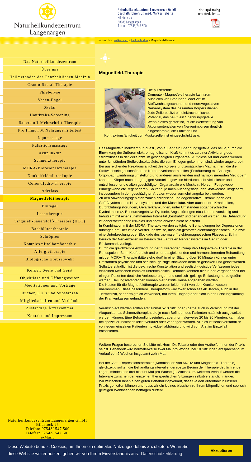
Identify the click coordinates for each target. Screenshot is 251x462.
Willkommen (121, 40)
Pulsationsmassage (50, 145)
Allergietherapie (49, 251)
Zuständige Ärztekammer (50, 308)
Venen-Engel (50, 100)
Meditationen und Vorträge (49, 285)
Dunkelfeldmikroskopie (49, 176)
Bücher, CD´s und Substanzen (50, 293)
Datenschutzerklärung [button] (161, 453)
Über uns (50, 69)
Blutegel (50, 206)
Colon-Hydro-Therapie (50, 183)
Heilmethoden (139, 40)
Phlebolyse (50, 92)
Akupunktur (50, 153)
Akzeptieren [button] (221, 451)
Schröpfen (49, 236)
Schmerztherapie (50, 160)
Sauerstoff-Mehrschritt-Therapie (50, 122)
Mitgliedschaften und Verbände (49, 300)
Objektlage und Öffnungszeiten (49, 278)
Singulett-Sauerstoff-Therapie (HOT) (50, 221)
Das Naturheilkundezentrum (49, 61)
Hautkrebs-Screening (50, 115)
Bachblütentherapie (49, 229)
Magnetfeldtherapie (50, 198)
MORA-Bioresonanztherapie (50, 168)
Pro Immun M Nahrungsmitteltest (50, 130)
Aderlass (50, 191)
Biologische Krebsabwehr (50, 259)
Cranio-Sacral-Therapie (49, 84)
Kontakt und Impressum (50, 316)
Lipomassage (49, 138)
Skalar (50, 107)
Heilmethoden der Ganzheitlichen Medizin (50, 77)
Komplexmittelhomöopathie (49, 244)
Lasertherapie (50, 214)
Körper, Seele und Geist (50, 270)
